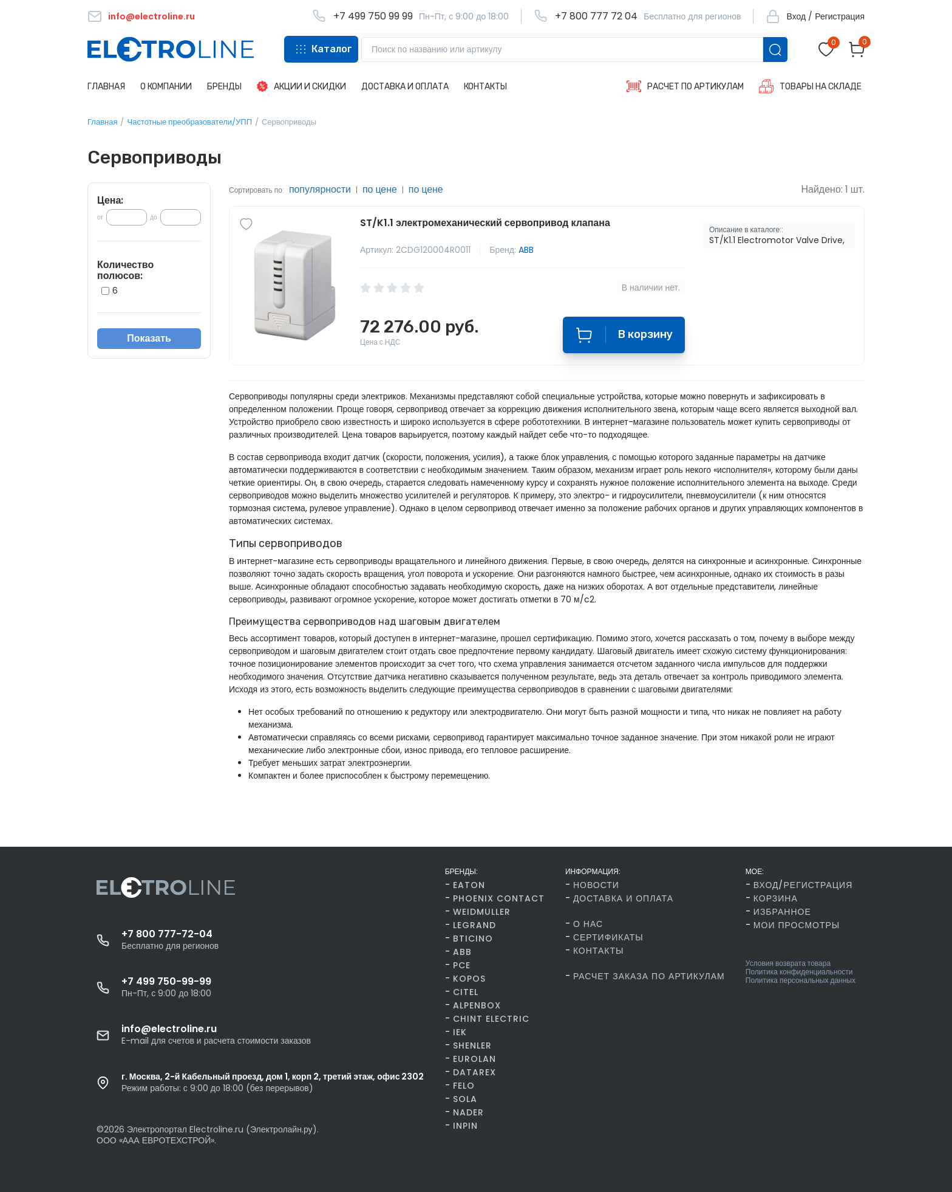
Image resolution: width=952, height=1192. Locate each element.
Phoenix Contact (499, 898)
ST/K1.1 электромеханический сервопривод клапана (485, 223)
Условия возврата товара (788, 963)
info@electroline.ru (169, 1029)
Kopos (469, 979)
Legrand (474, 925)
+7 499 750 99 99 (373, 16)
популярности (320, 189)
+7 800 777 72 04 (596, 16)
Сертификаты (608, 937)
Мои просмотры (796, 925)
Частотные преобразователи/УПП (189, 122)
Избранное (782, 912)
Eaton (469, 885)
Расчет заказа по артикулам (649, 976)
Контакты (598, 951)
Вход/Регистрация (802, 885)
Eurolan (474, 1059)
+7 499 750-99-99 (166, 982)
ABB (526, 250)
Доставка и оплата (623, 898)
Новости (596, 885)
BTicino (473, 938)
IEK (460, 1032)
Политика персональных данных (800, 980)
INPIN (465, 1126)
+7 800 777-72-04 (166, 934)
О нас (588, 924)
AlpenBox (477, 1005)
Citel (465, 992)
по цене (380, 189)
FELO (464, 1086)
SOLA (465, 1099)
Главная (102, 122)
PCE (462, 965)
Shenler (472, 1045)
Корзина (775, 898)
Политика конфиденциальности (799, 972)
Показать (149, 338)
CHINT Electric (491, 1019)
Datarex (474, 1072)
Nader (468, 1112)
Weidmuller (482, 912)
